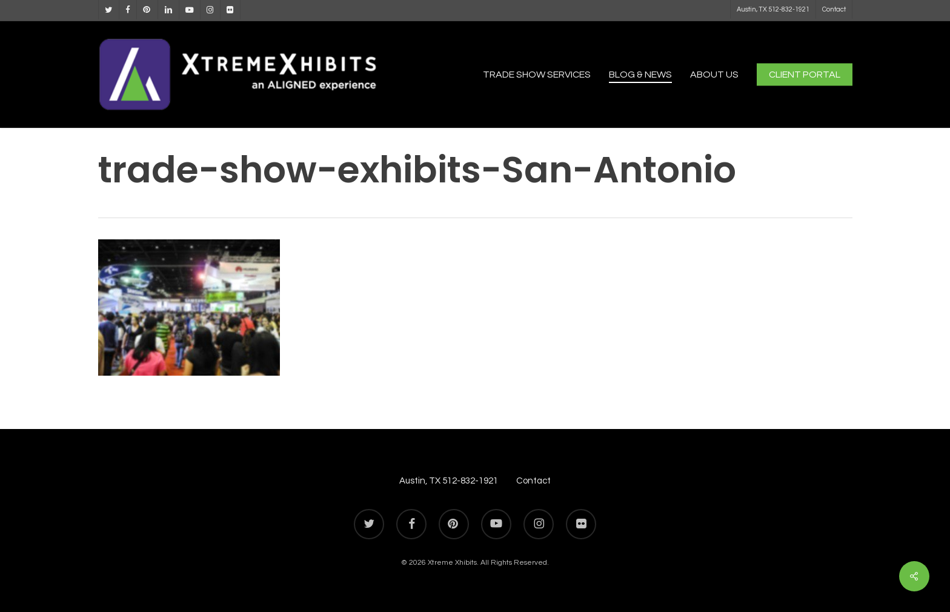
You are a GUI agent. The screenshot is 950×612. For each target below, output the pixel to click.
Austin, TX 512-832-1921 (448, 480)
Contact (533, 480)
